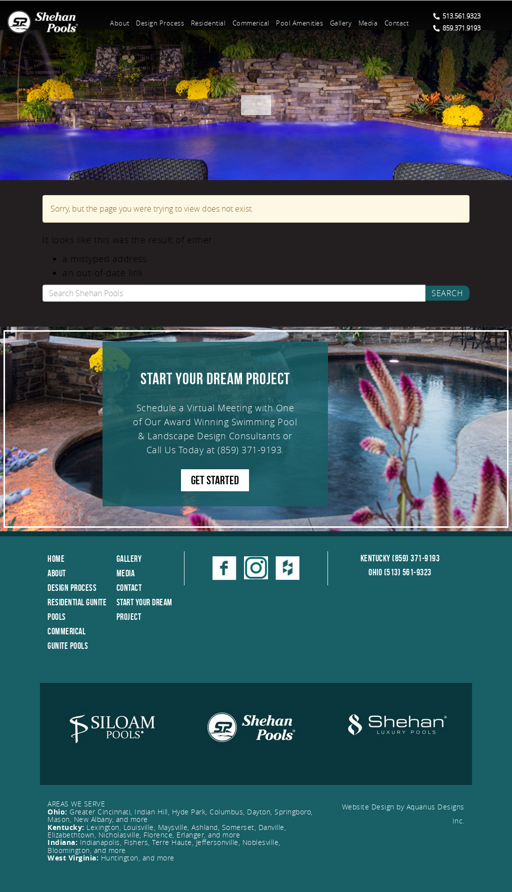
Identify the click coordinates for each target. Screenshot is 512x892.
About (120, 23)
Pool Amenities (299, 23)
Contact (396, 23)
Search (447, 293)
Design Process (160, 23)
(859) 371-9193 (250, 450)
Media (368, 23)
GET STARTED (215, 480)
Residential (208, 23)
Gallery (341, 23)
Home (56, 559)
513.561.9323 (456, 16)
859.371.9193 (456, 28)
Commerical (251, 23)
